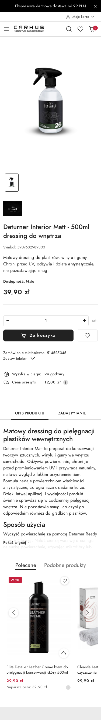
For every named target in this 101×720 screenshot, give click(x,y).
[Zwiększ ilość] (84, 321)
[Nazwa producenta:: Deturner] (12, 208)
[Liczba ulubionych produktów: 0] (80, 29)
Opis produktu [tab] (29, 413)
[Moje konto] (80, 16)
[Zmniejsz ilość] (8, 321)
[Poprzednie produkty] (13, 612)
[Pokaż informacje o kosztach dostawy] (66, 382)
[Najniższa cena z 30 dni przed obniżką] (68, 687)
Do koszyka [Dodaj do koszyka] (38, 335)
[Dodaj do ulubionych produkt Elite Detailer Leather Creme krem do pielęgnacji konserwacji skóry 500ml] (65, 581)
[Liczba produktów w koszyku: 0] (92, 29)
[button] (25, 568)
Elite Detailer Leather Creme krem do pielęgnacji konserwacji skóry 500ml (37, 669)
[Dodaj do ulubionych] (87, 335)
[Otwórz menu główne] (6, 29)
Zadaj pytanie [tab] (72, 413)
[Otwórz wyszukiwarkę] (69, 29)
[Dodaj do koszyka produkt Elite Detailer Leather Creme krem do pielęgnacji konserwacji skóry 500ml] (64, 653)
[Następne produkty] (87, 612)
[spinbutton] (46, 321)
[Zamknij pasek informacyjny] (95, 6)
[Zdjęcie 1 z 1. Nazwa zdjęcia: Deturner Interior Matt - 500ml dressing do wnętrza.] (11, 183)
